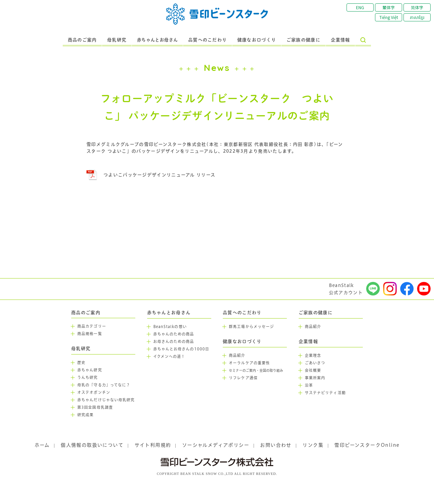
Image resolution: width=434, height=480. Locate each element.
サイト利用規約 (153, 445)
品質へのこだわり (207, 40)
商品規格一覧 (89, 333)
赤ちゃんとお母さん (157, 40)
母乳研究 (116, 40)
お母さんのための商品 (173, 341)
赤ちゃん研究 (89, 370)
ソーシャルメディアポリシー (215, 445)
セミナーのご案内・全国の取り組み (256, 370)
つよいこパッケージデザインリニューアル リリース (159, 174)
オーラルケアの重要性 (249, 363)
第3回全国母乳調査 (95, 407)
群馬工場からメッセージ (251, 326)
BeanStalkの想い (170, 326)
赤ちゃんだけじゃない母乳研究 (106, 400)
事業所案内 (315, 378)
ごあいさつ (315, 363)
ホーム (42, 445)
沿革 (309, 385)
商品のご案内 (82, 40)
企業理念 (313, 355)
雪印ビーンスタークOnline (366, 445)
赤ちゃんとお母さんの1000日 (181, 349)
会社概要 (313, 370)
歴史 (81, 362)
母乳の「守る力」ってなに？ (103, 385)
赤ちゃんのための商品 (173, 334)
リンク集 (312, 445)
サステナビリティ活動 (325, 392)
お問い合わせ (275, 445)
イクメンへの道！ (169, 356)
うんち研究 (87, 377)
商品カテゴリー (91, 326)
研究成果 (85, 414)
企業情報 (340, 40)
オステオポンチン (93, 392)
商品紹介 (237, 355)
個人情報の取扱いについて (92, 445)
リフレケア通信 (243, 378)
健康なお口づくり (256, 40)
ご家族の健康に (303, 40)
